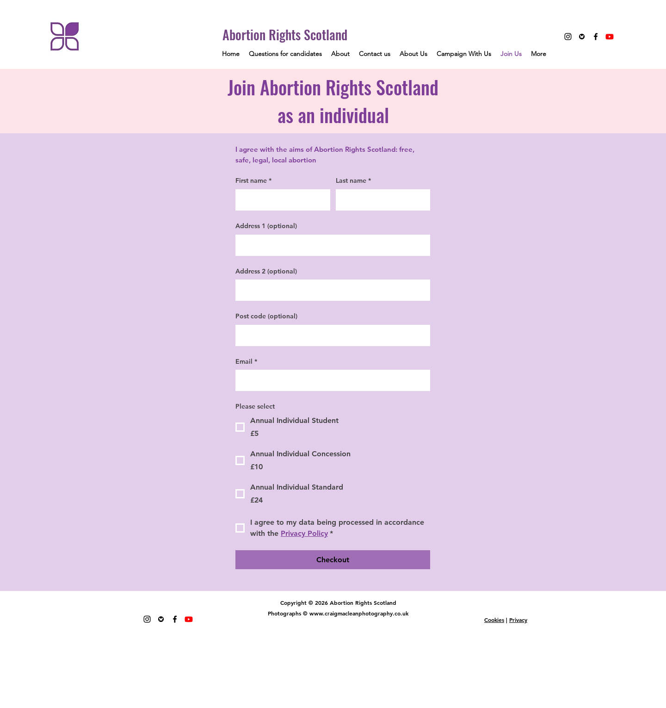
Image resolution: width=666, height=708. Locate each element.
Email (246, 361)
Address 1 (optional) (266, 226)
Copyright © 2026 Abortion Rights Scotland (338, 602)
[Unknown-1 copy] (581, 36)
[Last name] (380, 200)
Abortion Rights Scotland (284, 34)
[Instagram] (568, 36)
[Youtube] (609, 36)
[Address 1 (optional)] (330, 245)
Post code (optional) (266, 316)
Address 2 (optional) (266, 271)
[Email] (330, 380)
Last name (353, 181)
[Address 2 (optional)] (330, 290)
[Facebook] (595, 36)
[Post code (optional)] (330, 335)
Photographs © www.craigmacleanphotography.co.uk (338, 613)
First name (253, 181)
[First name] (280, 200)
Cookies (494, 619)
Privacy (518, 619)
